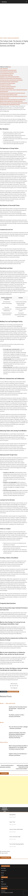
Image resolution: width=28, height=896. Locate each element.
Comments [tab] (5, 809)
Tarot (2, 875)
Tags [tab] (4, 811)
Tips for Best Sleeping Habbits (17, 844)
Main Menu (4, 1)
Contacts (3, 891)
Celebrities (3, 870)
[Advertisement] (14, 22)
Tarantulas (3, 884)
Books (5, 38)
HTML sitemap (4, 886)
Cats (2, 879)
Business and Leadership (13, 38)
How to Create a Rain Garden (16, 829)
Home (1, 38)
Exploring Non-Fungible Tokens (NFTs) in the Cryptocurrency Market (22, 767)
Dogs (2, 881)
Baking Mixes (13, 814)
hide (10, 67)
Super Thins (12, 822)
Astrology (3, 868)
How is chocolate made (15, 836)
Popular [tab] (4, 807)
